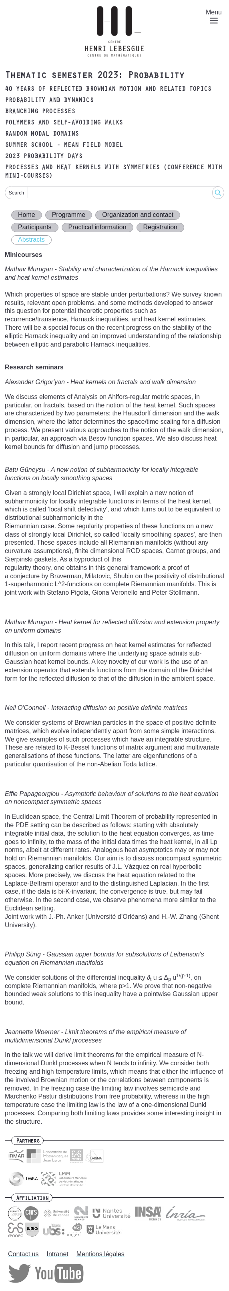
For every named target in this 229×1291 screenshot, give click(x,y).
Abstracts (31, 239)
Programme (69, 214)
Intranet (57, 1254)
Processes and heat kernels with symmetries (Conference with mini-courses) (113, 172)
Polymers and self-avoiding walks (64, 123)
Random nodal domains (41, 134)
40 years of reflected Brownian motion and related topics (108, 89)
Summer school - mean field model (64, 145)
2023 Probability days (43, 157)
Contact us (23, 1254)
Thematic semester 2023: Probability (94, 76)
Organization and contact (137, 214)
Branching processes (40, 112)
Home (26, 214)
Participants (35, 227)
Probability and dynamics (49, 101)
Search (16, 193)
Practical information (97, 227)
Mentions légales (100, 1254)
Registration (160, 227)
